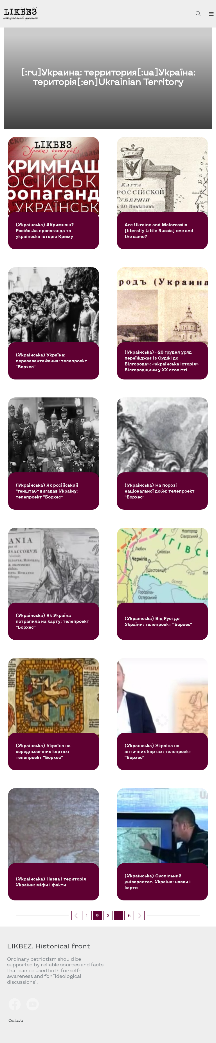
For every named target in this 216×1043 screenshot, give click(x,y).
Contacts (16, 1020)
